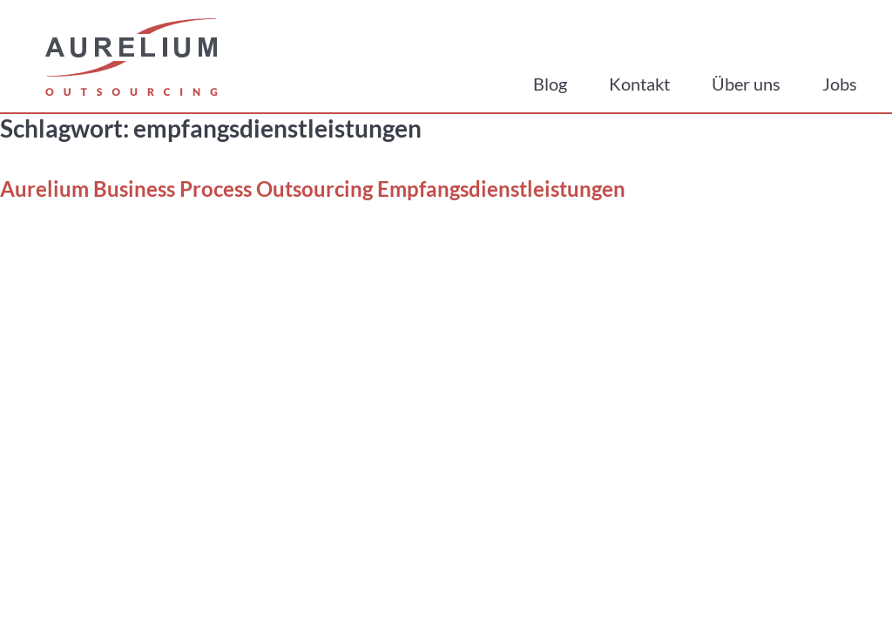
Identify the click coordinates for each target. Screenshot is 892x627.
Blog (550, 83)
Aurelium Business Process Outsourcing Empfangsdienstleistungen (312, 188)
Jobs (839, 83)
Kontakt (639, 83)
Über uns (746, 83)
